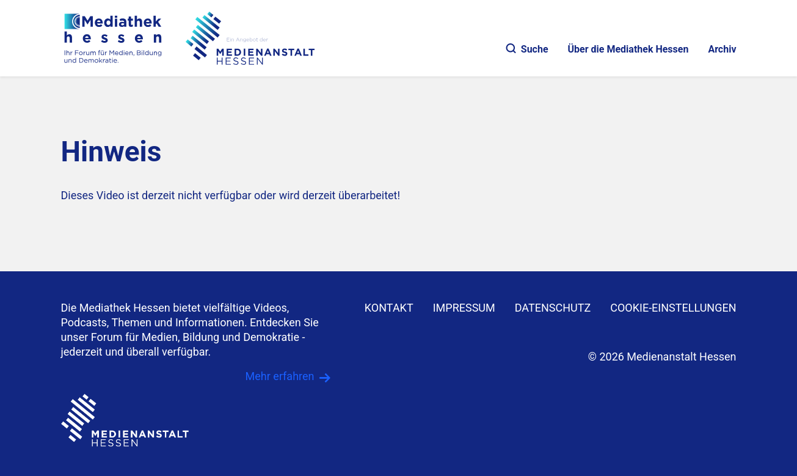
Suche (527, 49)
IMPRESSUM (464, 307)
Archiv (722, 49)
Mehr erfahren (280, 376)
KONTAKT (389, 307)
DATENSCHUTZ (553, 307)
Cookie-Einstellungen (673, 307)
